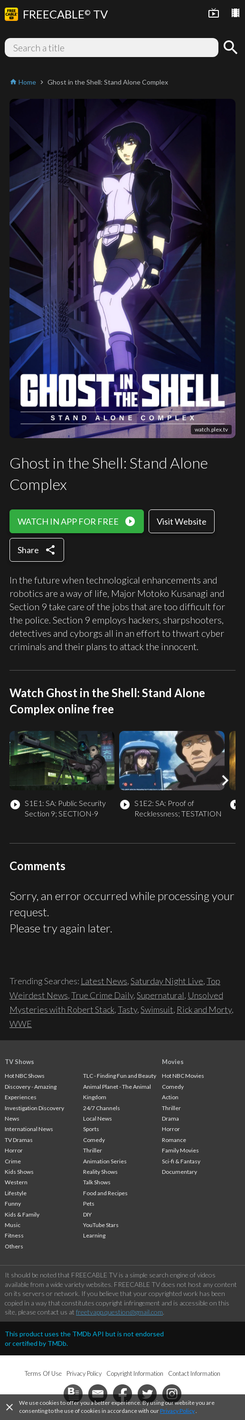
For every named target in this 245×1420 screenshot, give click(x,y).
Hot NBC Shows (25, 1075)
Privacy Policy (177, 1410)
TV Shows (19, 1061)
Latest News (104, 981)
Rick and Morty (204, 1009)
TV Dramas (19, 1139)
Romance (174, 1139)
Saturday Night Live (167, 981)
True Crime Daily (102, 995)
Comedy (94, 1139)
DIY (87, 1214)
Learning (94, 1235)
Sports (91, 1128)
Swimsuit (157, 1009)
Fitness (14, 1235)
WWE (20, 1023)
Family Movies (180, 1150)
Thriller (92, 1150)
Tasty (127, 1009)
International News (29, 1128)
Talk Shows (97, 1182)
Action (170, 1097)
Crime (13, 1161)
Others (14, 1246)
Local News (97, 1118)
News (12, 1118)
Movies (173, 1061)
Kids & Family (22, 1214)
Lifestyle (16, 1193)
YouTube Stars (101, 1224)
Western (16, 1182)
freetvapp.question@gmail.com (119, 1312)
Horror (14, 1150)
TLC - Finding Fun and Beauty (119, 1075)
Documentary (179, 1171)
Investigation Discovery (34, 1108)
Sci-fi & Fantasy (181, 1161)
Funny (13, 1203)
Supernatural (160, 995)
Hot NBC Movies (183, 1075)
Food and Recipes (105, 1193)
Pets (88, 1203)
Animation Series (105, 1161)
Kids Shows (19, 1171)
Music (12, 1224)
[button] (225, 780)
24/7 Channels (101, 1108)
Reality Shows (100, 1171)
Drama (170, 1118)
